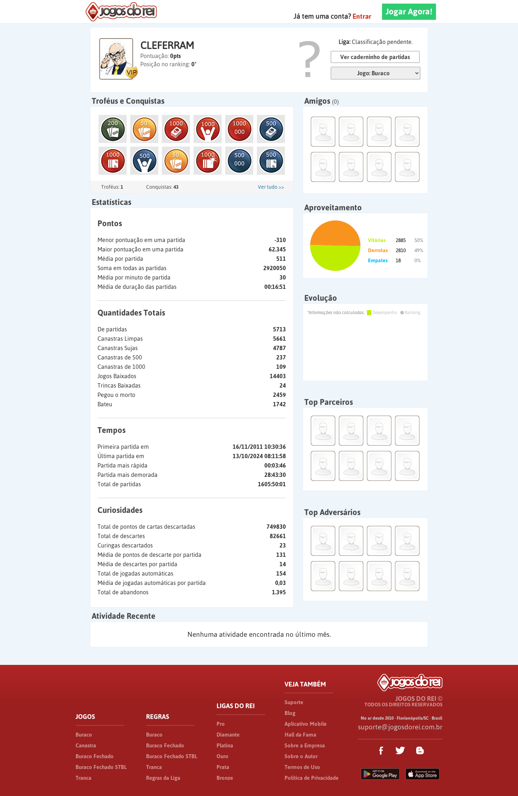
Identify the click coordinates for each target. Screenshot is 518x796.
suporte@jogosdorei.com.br (400, 727)
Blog (290, 713)
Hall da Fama (300, 735)
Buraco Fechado (95, 756)
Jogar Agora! (409, 11)
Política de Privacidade (311, 778)
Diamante (228, 735)
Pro (221, 724)
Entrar (362, 16)
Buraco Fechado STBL (101, 767)
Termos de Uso (302, 767)
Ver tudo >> (271, 187)
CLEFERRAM (167, 45)
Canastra (86, 745)
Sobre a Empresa (305, 745)
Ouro (222, 756)
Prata (223, 767)
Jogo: (376, 73)
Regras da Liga (163, 778)
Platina (225, 745)
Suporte (294, 702)
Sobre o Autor (301, 756)
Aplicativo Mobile (306, 724)
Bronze (225, 778)
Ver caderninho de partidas (375, 57)
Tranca (83, 778)
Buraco (84, 735)
